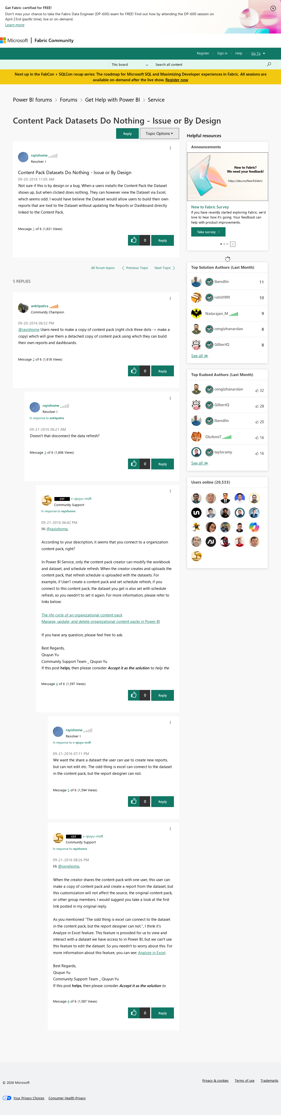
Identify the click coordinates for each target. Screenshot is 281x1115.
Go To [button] (256, 53)
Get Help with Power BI (112, 99)
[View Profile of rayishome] (39, 155)
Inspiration (108, 40)
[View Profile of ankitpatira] (39, 305)
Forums (85, 40)
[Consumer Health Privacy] (67, 1098)
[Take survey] (208, 232)
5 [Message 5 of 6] (68, 790)
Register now (176, 79)
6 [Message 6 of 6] (68, 1001)
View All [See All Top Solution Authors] (199, 356)
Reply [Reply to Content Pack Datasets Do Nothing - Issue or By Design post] (162, 240)
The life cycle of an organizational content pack (82, 614)
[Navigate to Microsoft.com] (14, 40)
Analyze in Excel (151, 952)
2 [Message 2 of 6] (34, 359)
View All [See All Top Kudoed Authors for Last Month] (199, 463)
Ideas (129, 40)
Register (203, 53)
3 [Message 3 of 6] (45, 452)
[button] (127, 133)
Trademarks (269, 1080)
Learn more (15, 24)
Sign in (222, 53)
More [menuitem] (193, 40)
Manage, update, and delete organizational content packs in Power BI (101, 621)
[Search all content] (213, 64)
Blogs (175, 40)
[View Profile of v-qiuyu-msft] (81, 498)
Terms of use (244, 1080)
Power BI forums (32, 99)
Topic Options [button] (158, 133)
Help (238, 53)
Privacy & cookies (215, 1080)
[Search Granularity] (130, 64)
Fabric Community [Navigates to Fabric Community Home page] (54, 40)
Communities (152, 40)
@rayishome (28, 329)
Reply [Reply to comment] (162, 371)
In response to (47, 418)
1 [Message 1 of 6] (34, 228)
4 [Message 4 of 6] (57, 683)
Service (156, 99)
